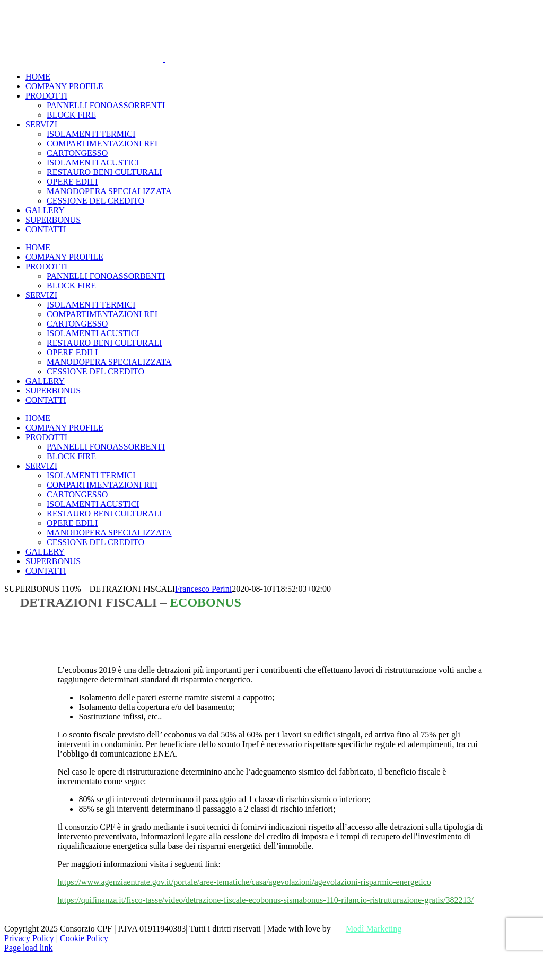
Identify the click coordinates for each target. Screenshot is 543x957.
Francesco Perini (203, 588)
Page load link (28, 947)
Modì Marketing (373, 928)
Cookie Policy (84, 938)
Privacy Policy (29, 938)
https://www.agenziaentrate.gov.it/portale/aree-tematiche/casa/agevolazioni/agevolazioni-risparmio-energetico (244, 881)
